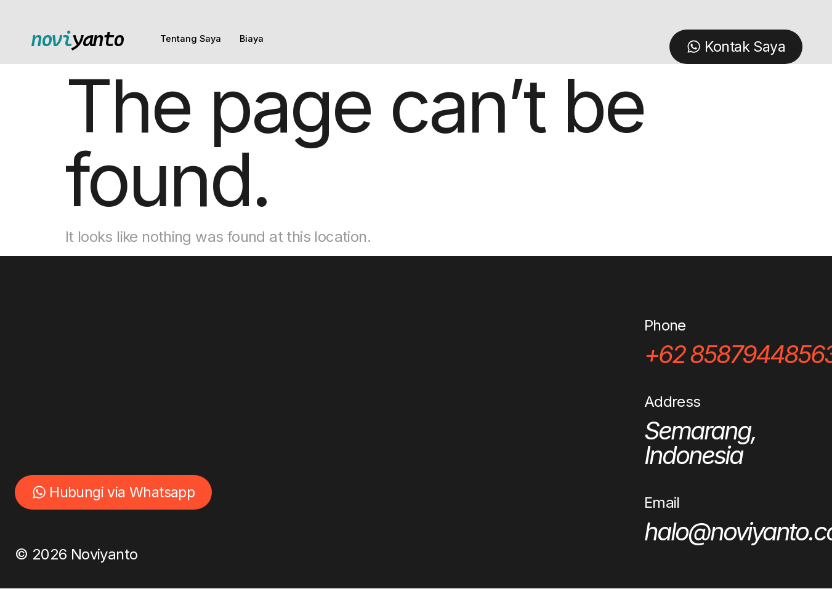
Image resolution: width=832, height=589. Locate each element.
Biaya (253, 39)
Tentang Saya (191, 39)
